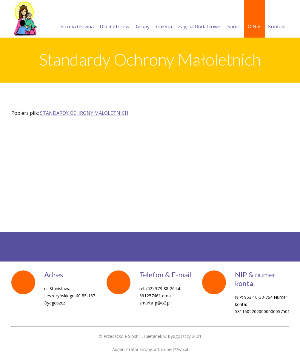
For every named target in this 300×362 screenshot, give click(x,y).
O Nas (254, 19)
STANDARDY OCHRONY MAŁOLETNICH (84, 113)
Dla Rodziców (114, 19)
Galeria (164, 19)
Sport (233, 19)
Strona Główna (77, 19)
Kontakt (277, 19)
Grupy (143, 19)
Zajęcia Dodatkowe (199, 19)
